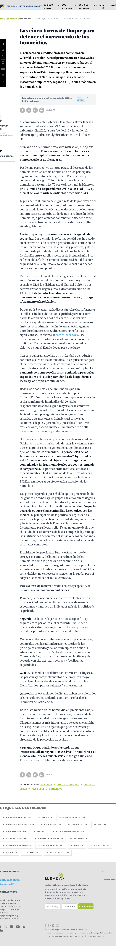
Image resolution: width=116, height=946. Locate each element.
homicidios (55, 789)
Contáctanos (8, 892)
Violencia (46, 784)
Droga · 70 (10, 853)
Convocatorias (10, 880)
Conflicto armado (68, 784)
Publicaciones (9, 871)
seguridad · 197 (51, 825)
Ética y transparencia (94, 936)
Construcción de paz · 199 (18, 825)
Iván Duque (38, 789)
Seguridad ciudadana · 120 (68, 832)
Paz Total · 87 (79, 839)
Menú (113, 6)
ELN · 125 (40, 832)
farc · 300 (45, 818)
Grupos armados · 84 (51, 846)
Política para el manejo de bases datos (96, 933)
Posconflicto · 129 (14, 832)
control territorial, (67, 335)
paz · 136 (100, 825)
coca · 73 (77, 846)
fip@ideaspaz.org (9, 915)
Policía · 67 (31, 853)
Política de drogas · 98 (49, 839)
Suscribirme (85, 906)
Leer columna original (83, 99)
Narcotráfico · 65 (58, 853)
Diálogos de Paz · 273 (72, 818)
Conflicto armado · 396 (17, 818)
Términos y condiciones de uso (59, 933)
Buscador (98, 6)
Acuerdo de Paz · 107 (15, 839)
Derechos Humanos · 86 (17, 846)
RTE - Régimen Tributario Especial (64, 936)
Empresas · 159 (77, 825)
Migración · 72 (99, 846)
